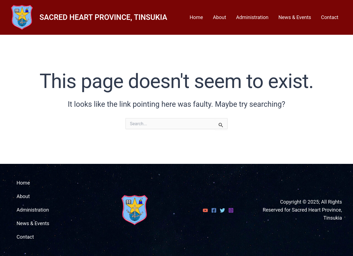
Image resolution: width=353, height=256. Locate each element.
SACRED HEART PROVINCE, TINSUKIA (103, 17)
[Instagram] (231, 210)
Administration (252, 17)
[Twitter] (222, 210)
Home (196, 17)
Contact (329, 17)
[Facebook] (213, 210)
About (219, 17)
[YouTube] (205, 210)
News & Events (294, 17)
